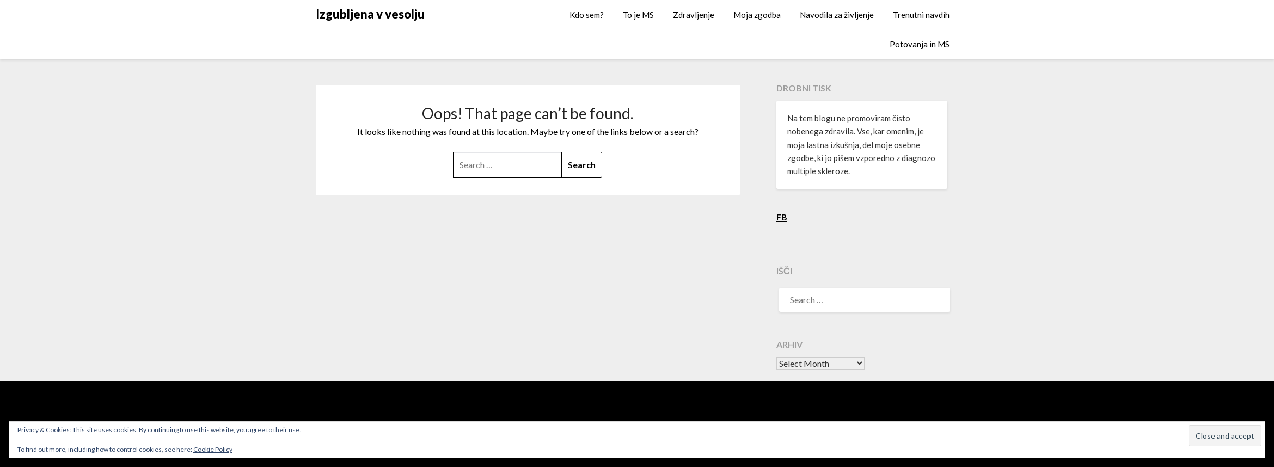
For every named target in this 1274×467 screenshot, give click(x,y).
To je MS (638, 15)
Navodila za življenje (837, 15)
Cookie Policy (212, 449)
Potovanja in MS (920, 44)
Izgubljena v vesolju (370, 14)
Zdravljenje (693, 15)
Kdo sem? (586, 15)
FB (781, 217)
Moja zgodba (757, 15)
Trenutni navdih (921, 15)
